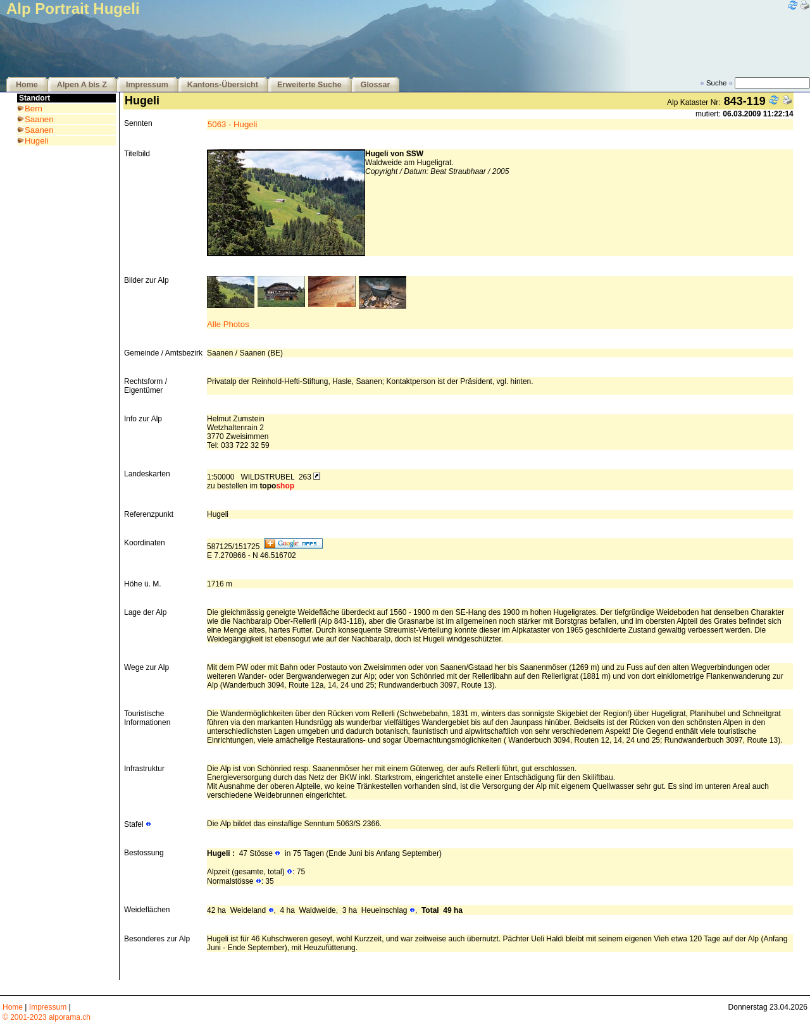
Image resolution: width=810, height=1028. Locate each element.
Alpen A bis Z (82, 84)
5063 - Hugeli (232, 124)
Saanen (39, 119)
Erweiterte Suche (309, 84)
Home (27, 84)
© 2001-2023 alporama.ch (46, 1017)
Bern (33, 108)
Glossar (375, 84)
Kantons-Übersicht (222, 84)
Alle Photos (228, 324)
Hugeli (36, 141)
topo (276, 485)
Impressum (147, 84)
